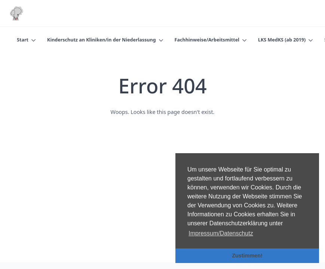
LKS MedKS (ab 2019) (282, 40)
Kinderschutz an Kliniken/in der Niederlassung (101, 40)
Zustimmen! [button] (247, 256)
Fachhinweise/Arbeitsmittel (207, 40)
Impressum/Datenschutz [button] (220, 233)
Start (22, 40)
